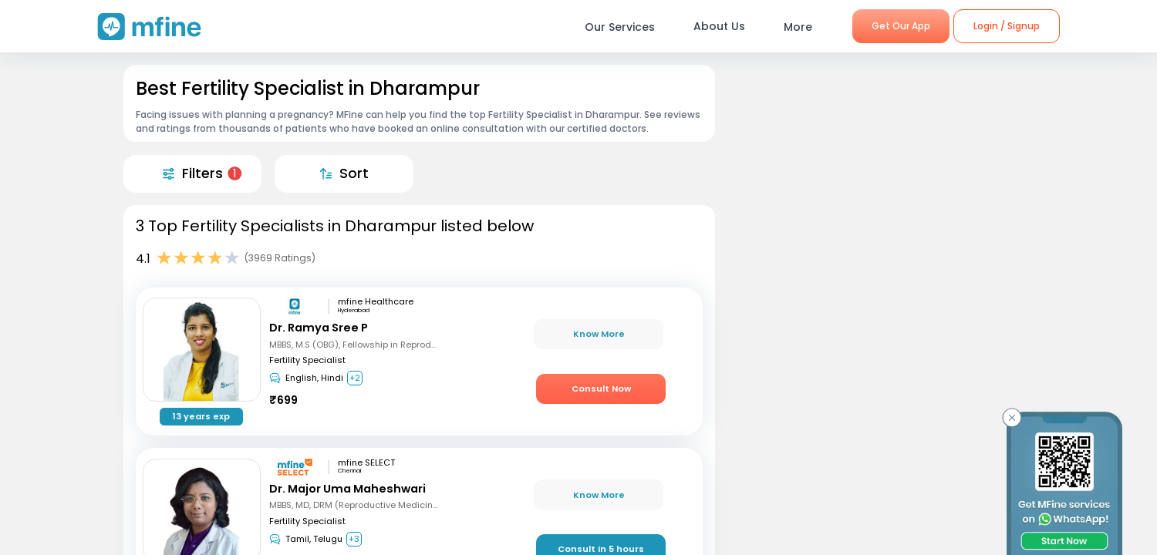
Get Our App (901, 25)
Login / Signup (1006, 25)
